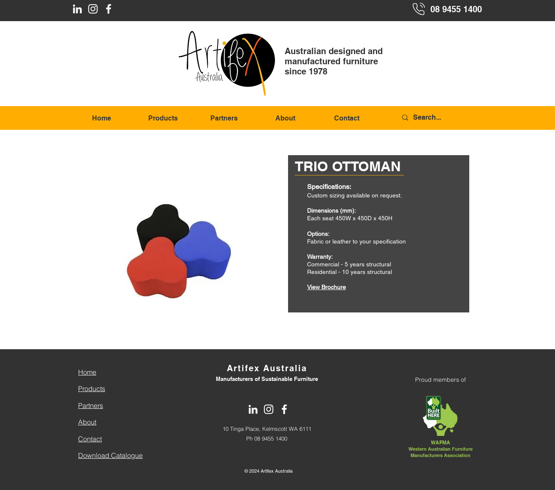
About (87, 422)
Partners (90, 405)
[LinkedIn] (77, 9)
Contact (90, 439)
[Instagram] (93, 9)
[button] (174, 233)
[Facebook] (108, 9)
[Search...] (441, 118)
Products (91, 388)
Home (87, 372)
